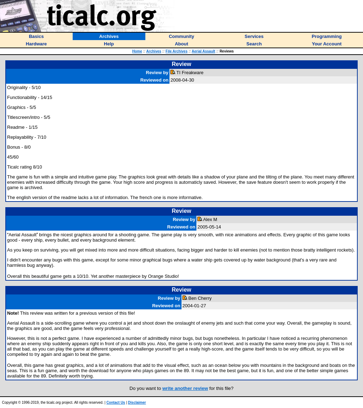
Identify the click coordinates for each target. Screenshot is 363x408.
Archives (153, 51)
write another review (185, 388)
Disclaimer (137, 402)
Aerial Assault (203, 51)
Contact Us (115, 402)
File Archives (177, 51)
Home (137, 51)
